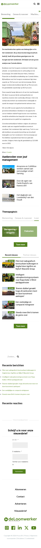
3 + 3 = (14, 440)
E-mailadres (16, 451)
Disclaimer (20, 538)
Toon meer (20, 326)
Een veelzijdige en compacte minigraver (15, 390)
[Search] (35, 4)
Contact (20, 496)
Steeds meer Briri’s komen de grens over (16, 394)
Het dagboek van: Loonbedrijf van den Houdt (25, 197)
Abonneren (20, 489)
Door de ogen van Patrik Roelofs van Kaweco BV (24, 183)
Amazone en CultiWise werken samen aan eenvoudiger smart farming (26, 170)
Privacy (26, 536)
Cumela (8, 152)
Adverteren (20, 503)
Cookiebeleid (29, 538)
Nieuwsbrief (20, 511)
